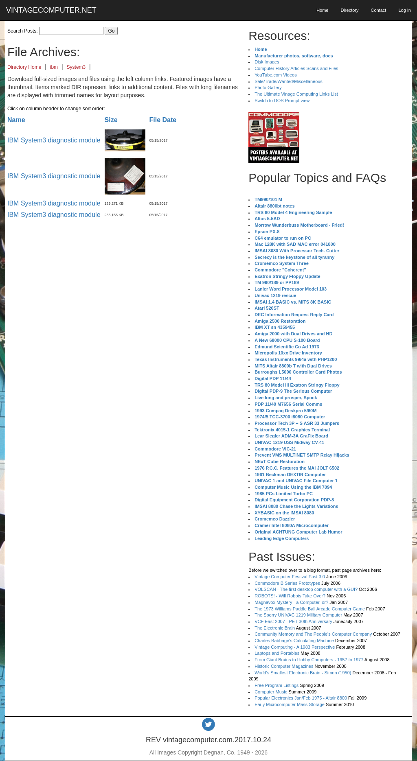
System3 (76, 67)
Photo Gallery (268, 87)
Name (16, 119)
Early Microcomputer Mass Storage (290, 704)
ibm (54, 67)
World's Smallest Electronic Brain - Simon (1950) (303, 672)
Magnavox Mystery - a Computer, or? (291, 602)
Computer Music (271, 691)
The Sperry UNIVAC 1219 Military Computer (298, 614)
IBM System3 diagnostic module (54, 140)
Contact (378, 10)
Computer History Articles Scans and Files (296, 68)
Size (111, 119)
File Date (163, 119)
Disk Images (267, 61)
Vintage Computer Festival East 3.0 (290, 576)
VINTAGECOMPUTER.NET (51, 10)
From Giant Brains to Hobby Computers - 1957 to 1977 (309, 659)
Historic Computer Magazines (284, 666)
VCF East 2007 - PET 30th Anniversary (293, 621)
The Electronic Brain (275, 627)
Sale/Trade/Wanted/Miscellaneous (289, 81)
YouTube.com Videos (276, 74)
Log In (404, 10)
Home (322, 10)
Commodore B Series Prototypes (287, 583)
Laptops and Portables (277, 653)
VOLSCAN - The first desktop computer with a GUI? (306, 589)
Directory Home (24, 67)
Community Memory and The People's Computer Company (313, 634)
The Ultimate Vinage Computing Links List (296, 94)
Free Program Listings (276, 685)
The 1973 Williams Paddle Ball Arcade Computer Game (310, 608)
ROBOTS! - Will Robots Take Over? (290, 595)
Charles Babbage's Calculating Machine (294, 640)
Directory (349, 10)
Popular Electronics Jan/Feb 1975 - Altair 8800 (301, 697)
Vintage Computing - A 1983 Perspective (295, 647)
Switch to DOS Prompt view (282, 100)
